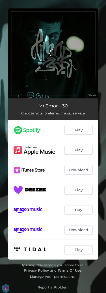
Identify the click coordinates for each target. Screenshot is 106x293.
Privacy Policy (36, 270)
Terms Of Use (69, 270)
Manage (37, 276)
